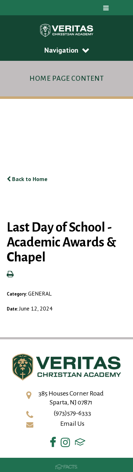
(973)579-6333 (72, 413)
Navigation (66, 50)
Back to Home (27, 178)
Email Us (72, 423)
